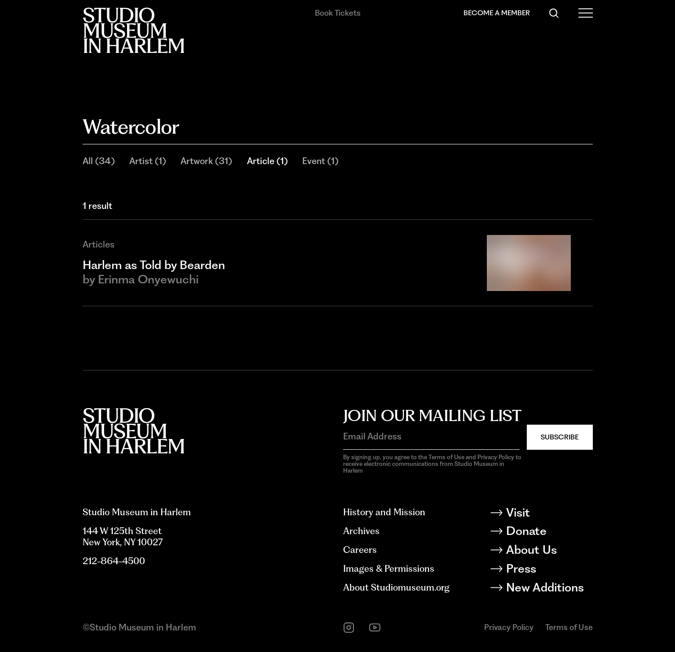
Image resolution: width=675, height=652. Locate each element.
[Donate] (548, 532)
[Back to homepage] (134, 30)
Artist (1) (147, 161)
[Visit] (548, 514)
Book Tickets (338, 12)
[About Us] (548, 551)
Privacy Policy (509, 627)
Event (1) (320, 161)
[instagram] (348, 627)
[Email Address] (431, 436)
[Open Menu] (585, 13)
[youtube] (374, 627)
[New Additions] (548, 589)
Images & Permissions (388, 568)
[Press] (548, 570)
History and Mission (384, 512)
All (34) (99, 161)
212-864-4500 (114, 561)
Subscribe (559, 437)
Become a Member (496, 13)
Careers (360, 549)
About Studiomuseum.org (396, 587)
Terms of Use (569, 627)
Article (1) (267, 161)
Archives (361, 531)
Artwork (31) (206, 161)
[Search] (554, 13)
